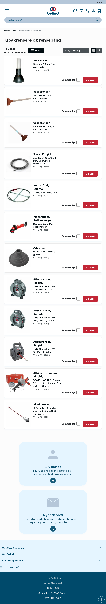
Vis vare (90, 80)
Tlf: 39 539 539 (53, 577)
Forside (7, 30)
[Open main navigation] (7, 11)
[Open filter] (36, 50)
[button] (53, 548)
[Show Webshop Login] (93, 11)
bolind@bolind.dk (53, 583)
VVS (14, 30)
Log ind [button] (98, 2)
